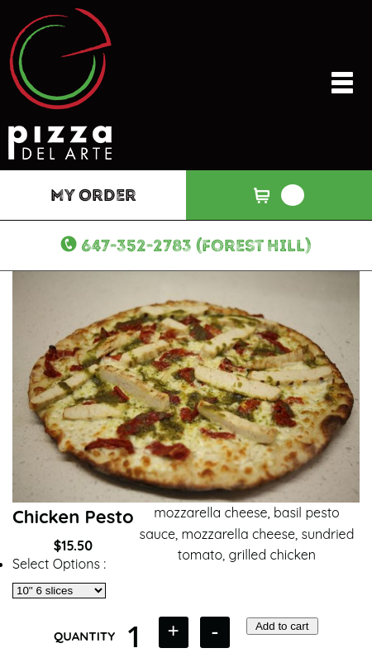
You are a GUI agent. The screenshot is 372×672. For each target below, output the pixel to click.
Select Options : (59, 563)
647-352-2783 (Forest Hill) (196, 245)
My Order (93, 195)
